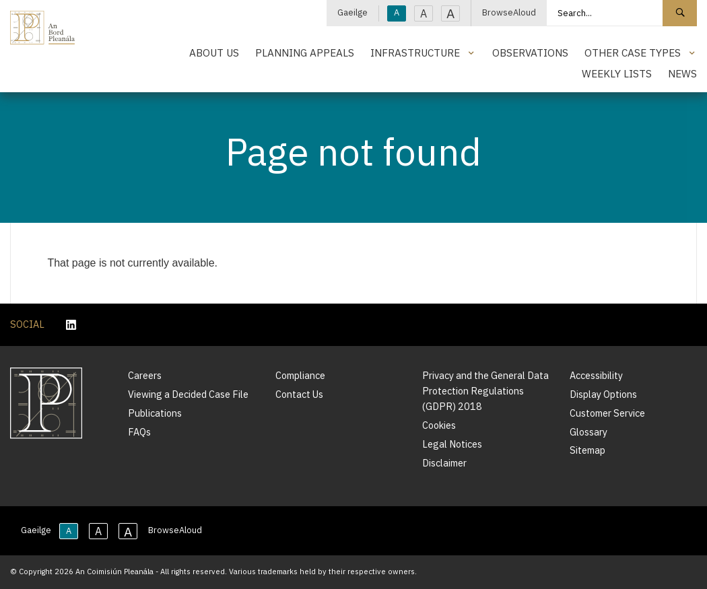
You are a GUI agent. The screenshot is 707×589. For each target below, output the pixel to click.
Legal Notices (452, 444)
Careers (145, 375)
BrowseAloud (509, 12)
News (682, 73)
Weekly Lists (617, 73)
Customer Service (607, 413)
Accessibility (596, 375)
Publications (155, 413)
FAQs (139, 431)
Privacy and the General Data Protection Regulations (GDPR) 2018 (485, 391)
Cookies (439, 425)
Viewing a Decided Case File (188, 394)
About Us (214, 52)
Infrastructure (415, 52)
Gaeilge (352, 12)
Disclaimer (444, 462)
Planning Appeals (304, 52)
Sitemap (587, 450)
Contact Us (299, 394)
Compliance (300, 375)
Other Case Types (632, 52)
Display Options (603, 394)
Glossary (588, 431)
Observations (530, 52)
